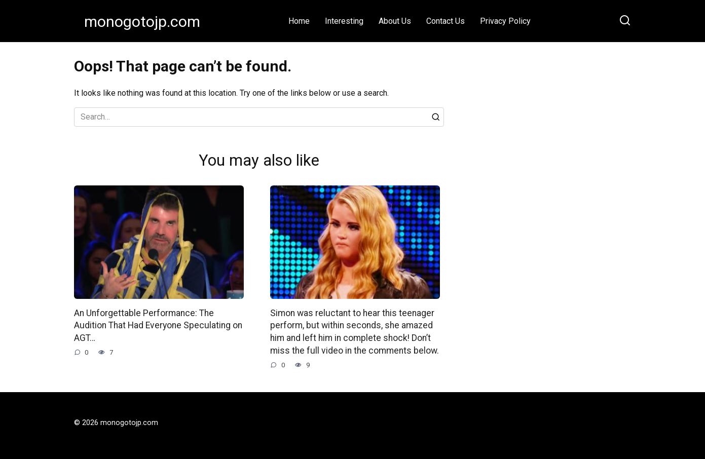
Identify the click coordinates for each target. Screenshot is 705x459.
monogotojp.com (142, 21)
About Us (395, 21)
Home (299, 21)
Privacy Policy (505, 21)
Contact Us (445, 21)
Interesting (344, 21)
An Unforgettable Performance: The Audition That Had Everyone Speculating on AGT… (158, 325)
